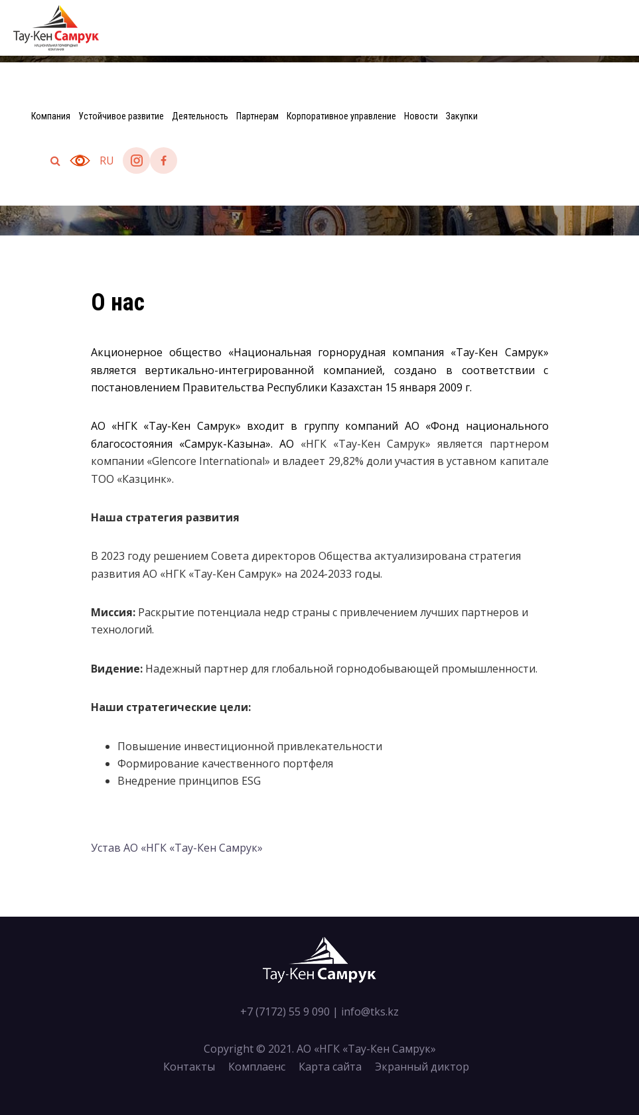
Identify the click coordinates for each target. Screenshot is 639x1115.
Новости (421, 116)
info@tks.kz (370, 1011)
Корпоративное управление (341, 116)
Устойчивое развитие (121, 116)
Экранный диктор (422, 1066)
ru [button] (107, 160)
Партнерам (257, 116)
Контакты (189, 1066)
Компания (50, 116)
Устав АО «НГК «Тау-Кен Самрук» (177, 847)
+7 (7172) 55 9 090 (285, 1011)
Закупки (462, 116)
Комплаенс (256, 1066)
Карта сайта (330, 1066)
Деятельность (200, 116)
